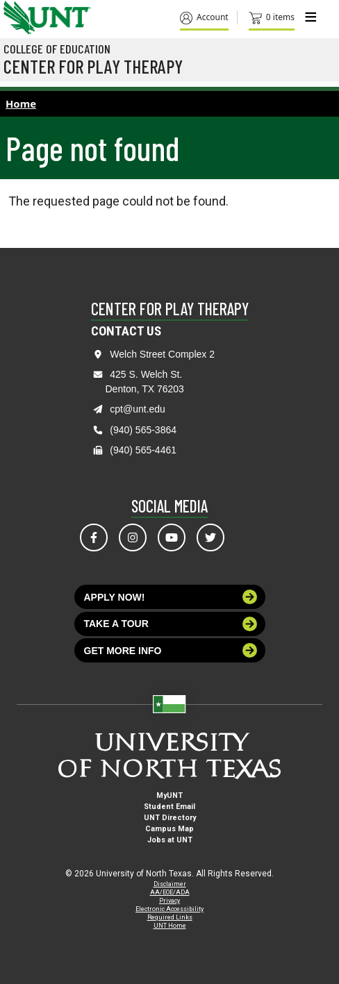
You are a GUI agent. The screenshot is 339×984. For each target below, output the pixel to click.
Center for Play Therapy (93, 66)
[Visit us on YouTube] (171, 537)
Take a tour (171, 624)
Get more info (171, 650)
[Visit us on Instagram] (133, 537)
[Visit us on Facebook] (94, 537)
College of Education (56, 48)
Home (21, 103)
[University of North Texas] (17, 16)
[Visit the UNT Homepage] (70, 12)
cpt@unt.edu (137, 409)
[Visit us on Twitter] (210, 537)
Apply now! (171, 597)
